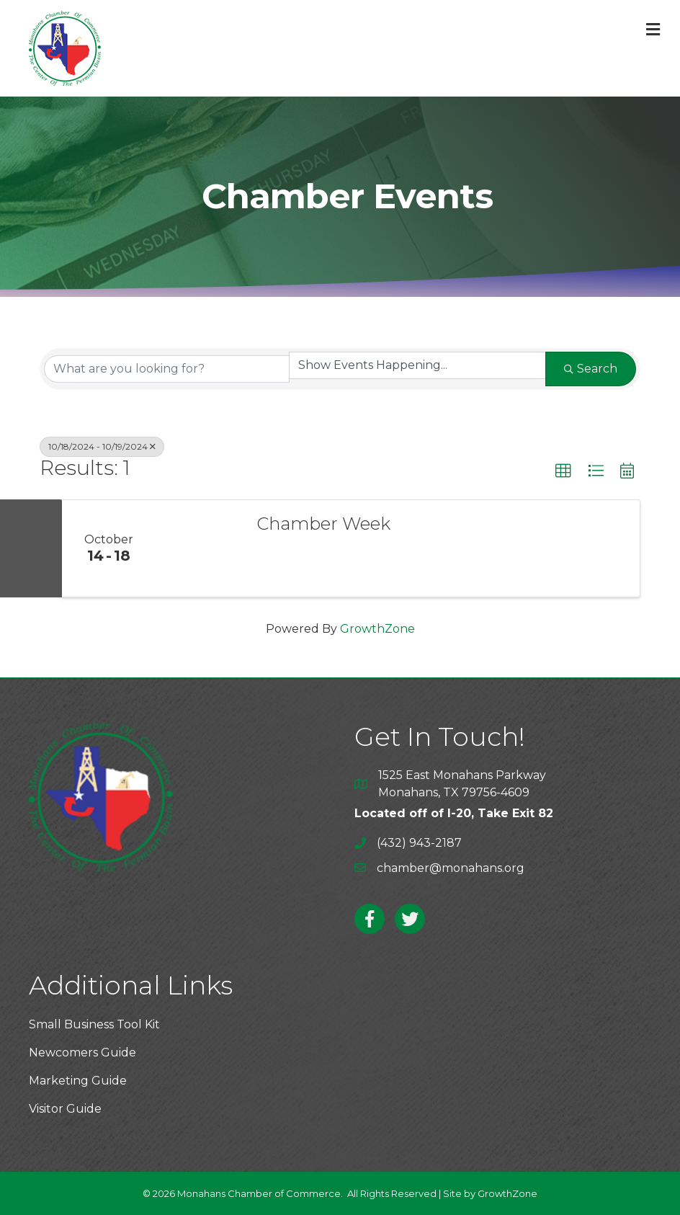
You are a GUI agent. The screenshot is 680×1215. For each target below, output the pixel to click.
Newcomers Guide (82, 1052)
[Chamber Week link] (199, 548)
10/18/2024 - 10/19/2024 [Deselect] (102, 446)
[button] (563, 471)
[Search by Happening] (417, 365)
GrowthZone (377, 629)
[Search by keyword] (167, 369)
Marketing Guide (78, 1080)
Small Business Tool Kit (94, 1024)
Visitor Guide (65, 1109)
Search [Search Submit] (590, 368)
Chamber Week (323, 524)
